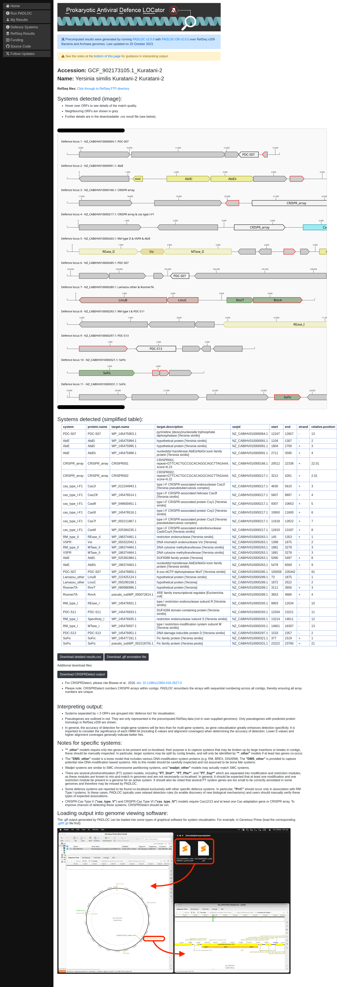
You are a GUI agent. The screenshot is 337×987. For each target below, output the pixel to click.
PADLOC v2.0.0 (144, 39)
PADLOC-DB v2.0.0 (175, 39)
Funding (14, 40)
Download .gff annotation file (126, 657)
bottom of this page (107, 56)
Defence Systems (22, 27)
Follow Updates (20, 54)
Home (13, 6)
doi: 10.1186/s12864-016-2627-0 (159, 683)
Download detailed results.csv (80, 657)
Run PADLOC (19, 13)
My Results (17, 20)
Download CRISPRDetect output (82, 674)
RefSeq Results (20, 34)
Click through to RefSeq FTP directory (103, 88)
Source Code (18, 46)
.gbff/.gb (63, 823)
